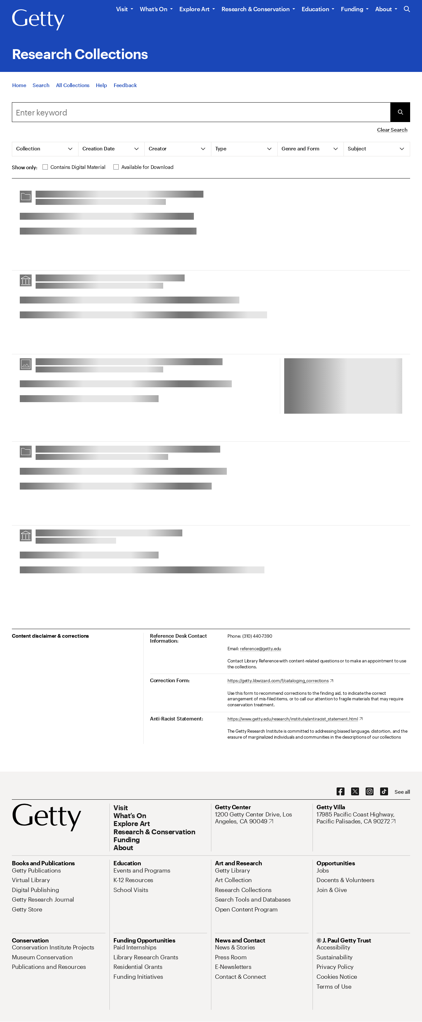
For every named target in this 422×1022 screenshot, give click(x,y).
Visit (122, 9)
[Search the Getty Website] (407, 9)
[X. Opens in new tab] (355, 791)
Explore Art (194, 9)
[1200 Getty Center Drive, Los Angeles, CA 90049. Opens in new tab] (262, 818)
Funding (352, 9)
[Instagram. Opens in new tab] (370, 791)
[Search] (41, 88)
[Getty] (38, 20)
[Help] (101, 88)
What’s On (153, 9)
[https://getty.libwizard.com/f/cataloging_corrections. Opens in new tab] (280, 681)
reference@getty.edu (261, 648)
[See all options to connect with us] (402, 791)
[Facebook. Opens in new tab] (341, 791)
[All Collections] (73, 88)
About (383, 9)
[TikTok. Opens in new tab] (384, 791)
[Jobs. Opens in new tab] (322, 870)
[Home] (19, 88)
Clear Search (392, 130)
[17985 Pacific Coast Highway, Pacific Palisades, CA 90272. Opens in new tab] (363, 818)
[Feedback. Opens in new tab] (125, 88)
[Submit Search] (400, 112)
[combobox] (201, 112)
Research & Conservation (256, 9)
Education (315, 9)
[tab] (45, 149)
